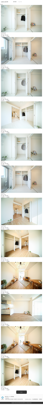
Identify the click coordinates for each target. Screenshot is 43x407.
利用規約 (40, 399)
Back (21, 392)
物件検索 (14, 1)
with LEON (4, 2)
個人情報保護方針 (35, 399)
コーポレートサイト (28, 399)
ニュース (20, 1)
